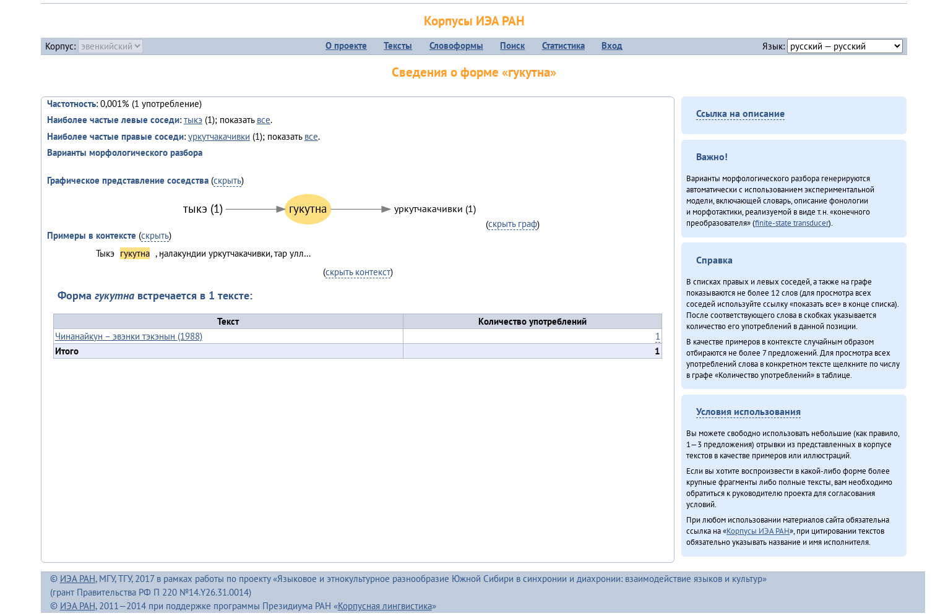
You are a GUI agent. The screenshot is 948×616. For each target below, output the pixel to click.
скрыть (227, 180)
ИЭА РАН (77, 578)
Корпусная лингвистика (385, 606)
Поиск (512, 45)
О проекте (346, 45)
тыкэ (193, 120)
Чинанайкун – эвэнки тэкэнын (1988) (128, 336)
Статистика (563, 45)
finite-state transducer (792, 222)
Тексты (398, 45)
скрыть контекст (357, 272)
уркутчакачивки (219, 136)
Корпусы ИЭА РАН (474, 20)
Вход (612, 45)
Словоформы (456, 45)
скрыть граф (512, 223)
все (263, 120)
